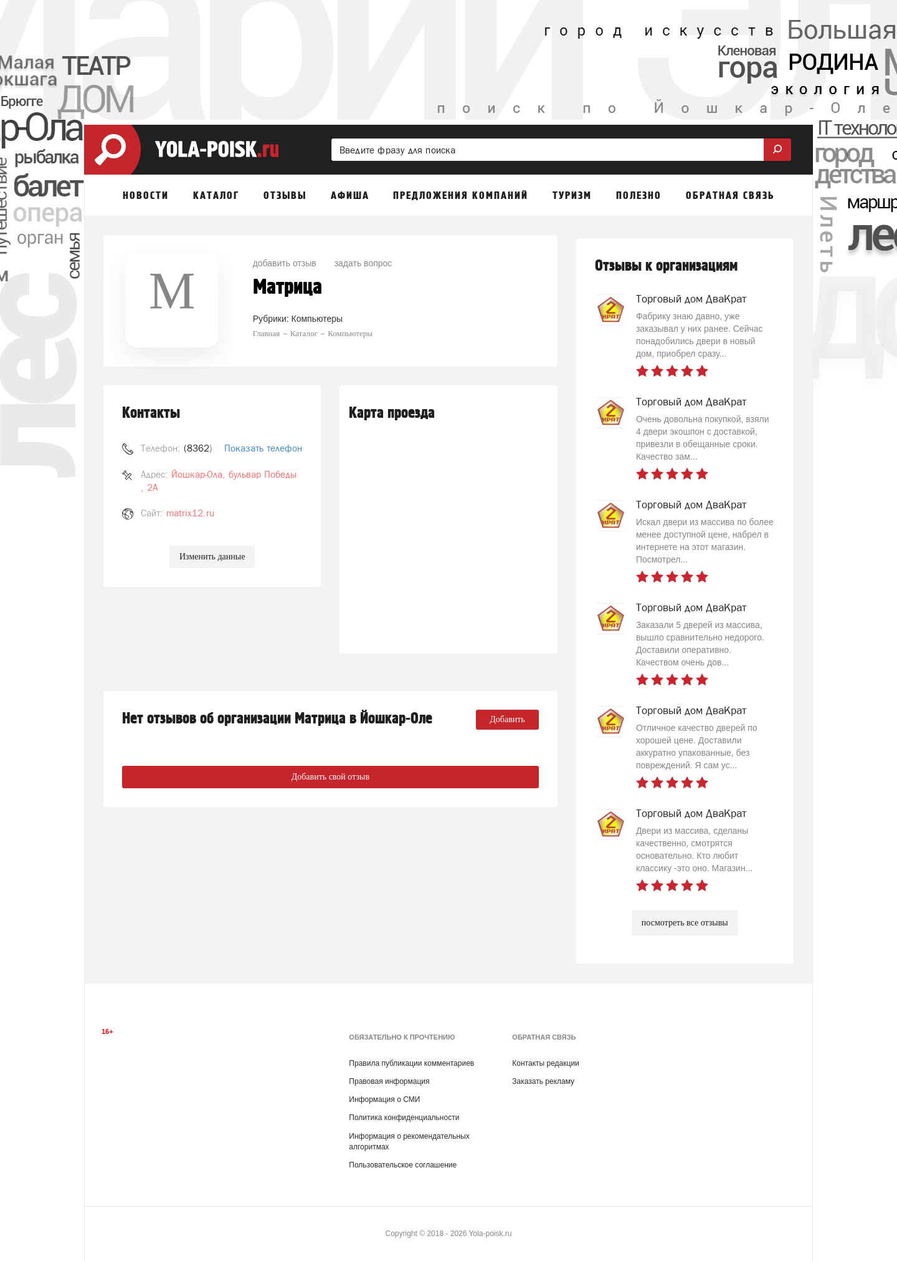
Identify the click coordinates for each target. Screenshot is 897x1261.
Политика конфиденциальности (404, 1117)
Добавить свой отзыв (330, 776)
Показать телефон (263, 448)
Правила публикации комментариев (411, 1063)
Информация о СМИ (384, 1099)
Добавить (507, 719)
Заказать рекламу (543, 1081)
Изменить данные (212, 556)
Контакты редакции (545, 1063)
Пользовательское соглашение (403, 1165)
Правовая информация (389, 1081)
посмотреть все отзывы (685, 922)
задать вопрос (363, 263)
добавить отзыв (284, 263)
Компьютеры (317, 319)
